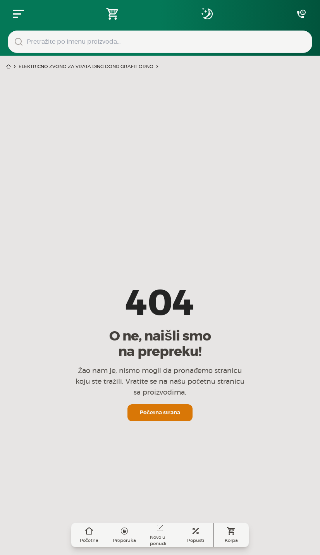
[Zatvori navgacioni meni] (18, 14)
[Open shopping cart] (113, 14)
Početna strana (160, 412)
